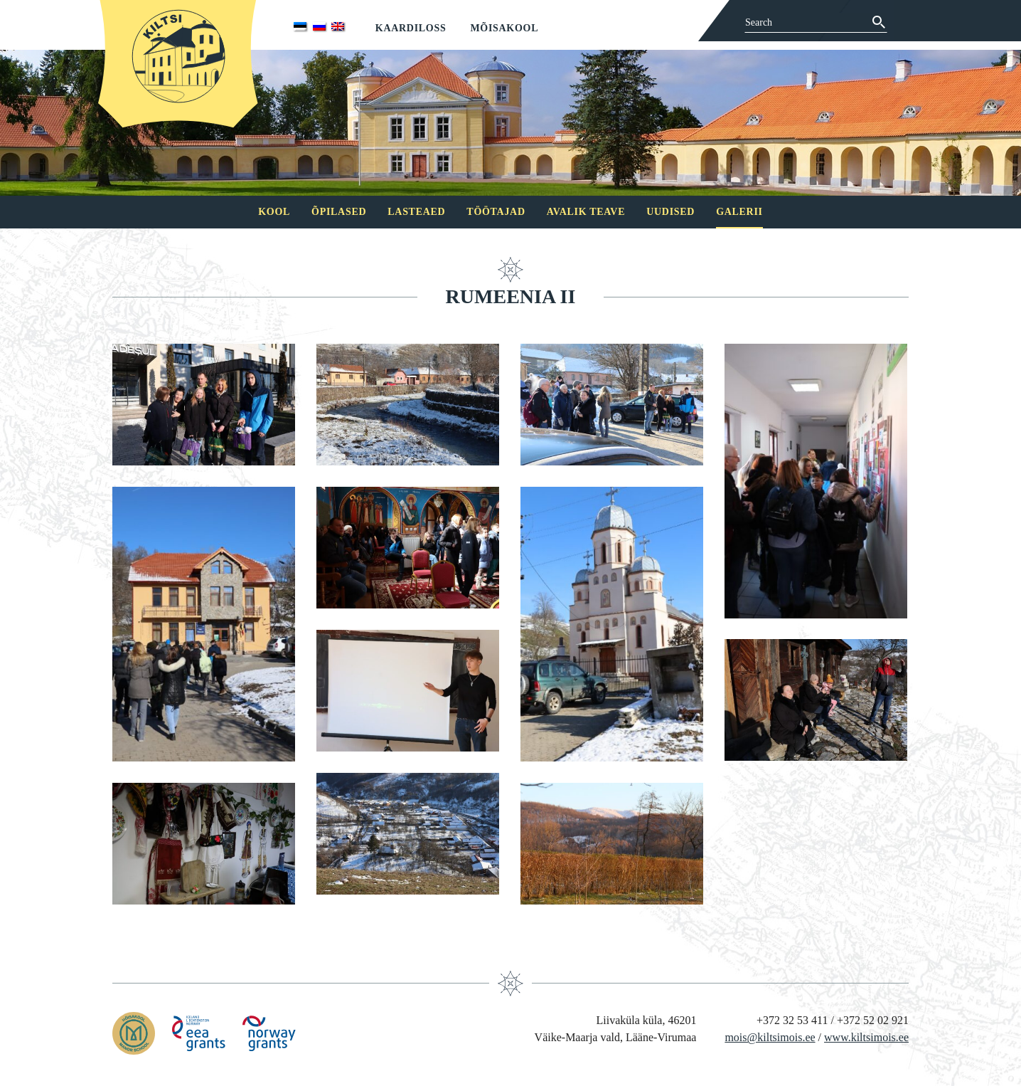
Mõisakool (504, 28)
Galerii (739, 211)
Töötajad (495, 211)
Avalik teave (586, 211)
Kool (274, 211)
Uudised (670, 211)
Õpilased (338, 211)
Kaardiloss (411, 28)
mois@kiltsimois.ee (770, 1037)
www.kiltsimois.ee (866, 1037)
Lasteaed (416, 211)
